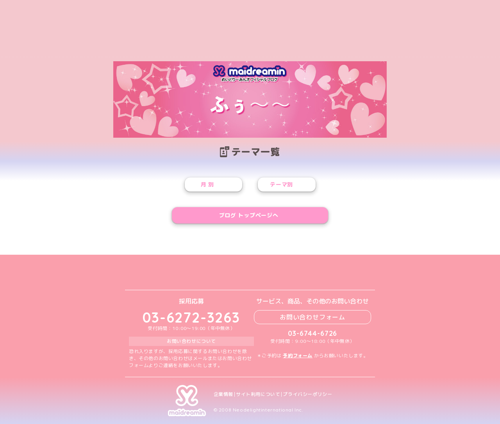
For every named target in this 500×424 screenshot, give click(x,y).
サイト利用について (258, 394)
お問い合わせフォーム (312, 317)
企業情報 (223, 394)
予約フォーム (297, 355)
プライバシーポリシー (307, 394)
